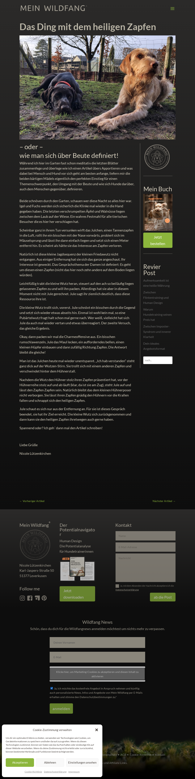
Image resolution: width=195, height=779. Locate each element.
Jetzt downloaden (73, 593)
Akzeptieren (20, 762)
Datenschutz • (111, 754)
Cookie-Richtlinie (33, 771)
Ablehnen (50, 762)
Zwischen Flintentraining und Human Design (156, 297)
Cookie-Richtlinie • (142, 754)
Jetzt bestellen (157, 240)
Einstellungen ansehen (82, 762)
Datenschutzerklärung (127, 589)
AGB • (125, 754)
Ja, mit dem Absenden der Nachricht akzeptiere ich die (145, 587)
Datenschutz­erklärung (55, 771)
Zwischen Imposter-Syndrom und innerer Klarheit (157, 331)
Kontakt (160, 754)
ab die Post (163, 597)
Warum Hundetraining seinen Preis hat (157, 314)
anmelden (61, 708)
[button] (97, 730)
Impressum (74, 771)
